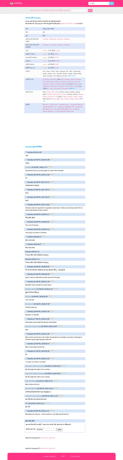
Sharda (66, 99)
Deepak (78, 79)
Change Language (49, 456)
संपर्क (63, 456)
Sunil (75, 86)
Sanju (75, 96)
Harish (52, 84)
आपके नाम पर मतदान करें (47, 438)
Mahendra (53, 86)
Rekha (45, 96)
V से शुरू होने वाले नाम (76, 104)
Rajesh (64, 84)
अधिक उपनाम (71, 76)
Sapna (65, 96)
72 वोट (58, 50)
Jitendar (70, 81)
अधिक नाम (71, 88)
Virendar (60, 39)
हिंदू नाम (45, 104)
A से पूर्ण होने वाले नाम (49, 107)
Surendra (46, 79)
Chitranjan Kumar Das (65, 86)
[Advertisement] (15, 42)
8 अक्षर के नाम (53, 104)
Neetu (76, 99)
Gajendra (46, 86)
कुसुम (58, 99)
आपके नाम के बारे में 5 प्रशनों (68, 23)
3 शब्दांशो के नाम (64, 104)
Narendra (53, 79)
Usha (64, 94)
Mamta (80, 94)
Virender (46, 39)
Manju (70, 96)
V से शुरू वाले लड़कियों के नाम (65, 107)
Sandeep (46, 84)
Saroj (59, 94)
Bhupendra (78, 84)
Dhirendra (63, 81)
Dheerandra (50, 81)
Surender (65, 88)
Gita (62, 99)
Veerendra (53, 39)
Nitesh (57, 81)
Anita (72, 99)
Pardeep (58, 84)
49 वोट (58, 61)
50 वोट (56, 57)
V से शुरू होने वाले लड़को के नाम (64, 111)
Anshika (49, 94)
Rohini (49, 92)
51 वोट (56, 68)
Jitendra (67, 79)
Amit (75, 81)
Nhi (62, 79)
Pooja (50, 96)
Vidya (57, 92)
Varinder (67, 39)
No (79, 81)
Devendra (57, 88)
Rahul (73, 79)
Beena (53, 99)
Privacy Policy (75, 456)
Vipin (51, 88)
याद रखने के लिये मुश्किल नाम (63, 109)
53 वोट (56, 54)
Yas (44, 81)
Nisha (55, 94)
